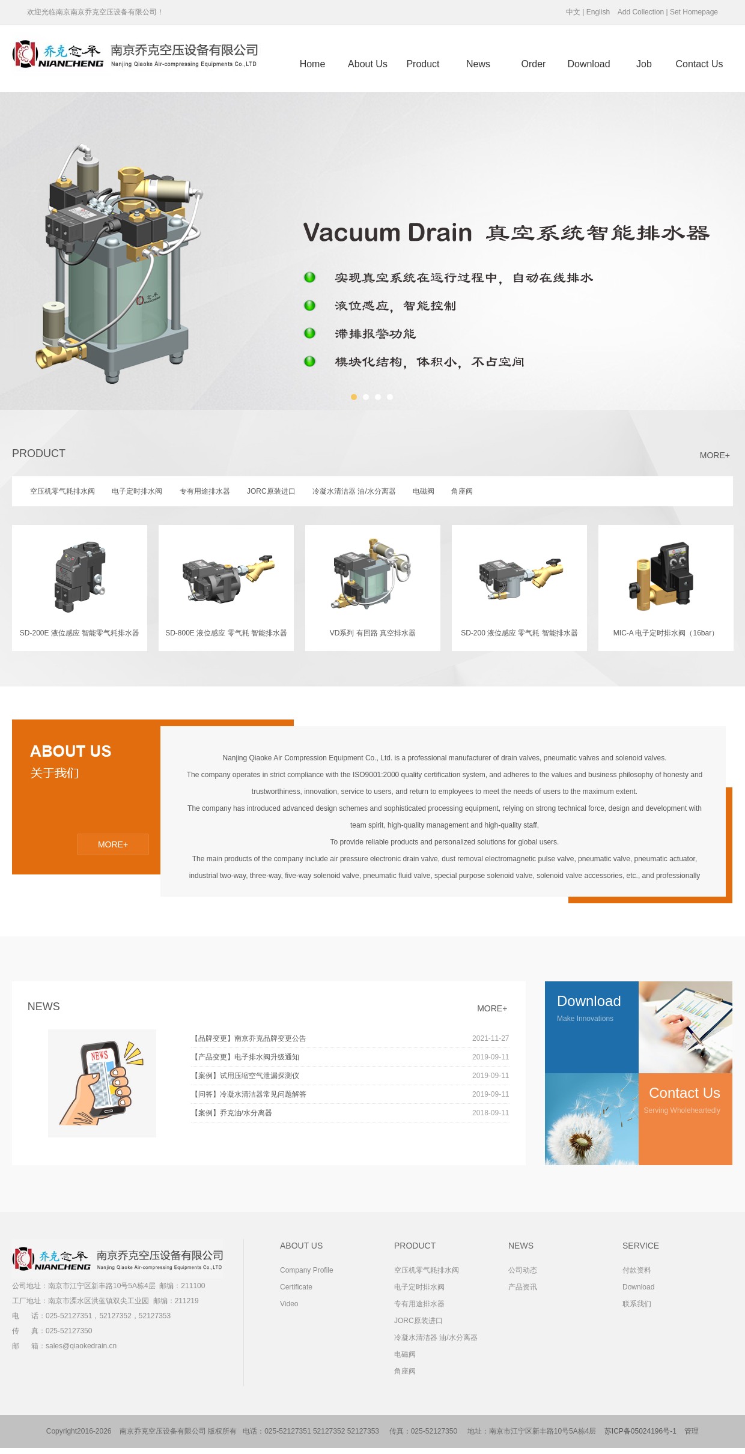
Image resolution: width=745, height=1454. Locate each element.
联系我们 (636, 1304)
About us (368, 64)
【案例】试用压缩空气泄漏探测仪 (350, 1076)
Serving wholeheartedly (679, 1094)
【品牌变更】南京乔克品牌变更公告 (350, 1038)
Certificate (296, 1287)
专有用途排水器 (419, 1304)
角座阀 (405, 1371)
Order (534, 64)
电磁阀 (405, 1354)
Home (313, 64)
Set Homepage (694, 12)
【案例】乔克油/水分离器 (350, 1113)
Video (289, 1304)
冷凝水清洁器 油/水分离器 (436, 1337)
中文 (573, 12)
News (478, 64)
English (598, 12)
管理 (691, 1431)
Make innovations (598, 1002)
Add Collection (641, 12)
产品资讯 (522, 1287)
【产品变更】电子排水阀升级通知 (350, 1057)
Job (644, 64)
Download (588, 64)
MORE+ (715, 455)
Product (422, 64)
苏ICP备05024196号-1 (640, 1431)
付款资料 (636, 1270)
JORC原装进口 (418, 1320)
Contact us (699, 64)
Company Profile (306, 1270)
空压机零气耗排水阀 (426, 1270)
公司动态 (522, 1270)
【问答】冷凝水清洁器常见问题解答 (350, 1094)
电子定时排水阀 (419, 1287)
